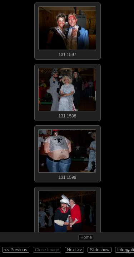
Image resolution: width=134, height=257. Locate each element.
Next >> (74, 249)
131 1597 (67, 30)
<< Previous (15, 249)
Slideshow (99, 249)
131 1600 (67, 214)
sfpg (126, 250)
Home (86, 237)
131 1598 (67, 91)
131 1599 (67, 153)
